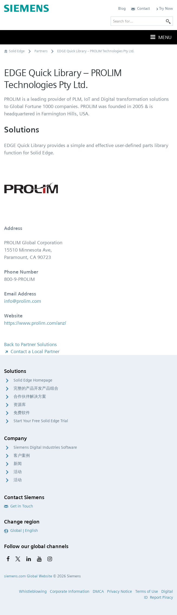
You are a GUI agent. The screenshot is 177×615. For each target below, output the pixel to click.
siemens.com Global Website (28, 576)
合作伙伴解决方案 (30, 396)
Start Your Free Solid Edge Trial (41, 420)
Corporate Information (69, 591)
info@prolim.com (22, 301)
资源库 (20, 404)
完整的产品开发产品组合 (36, 388)
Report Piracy (161, 597)
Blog (122, 8)
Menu (160, 37)
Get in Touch (18, 506)
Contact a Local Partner (31, 351)
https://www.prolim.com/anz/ (35, 323)
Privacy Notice (119, 591)
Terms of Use (146, 591)
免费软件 (22, 412)
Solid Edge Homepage (33, 380)
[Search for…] (142, 21)
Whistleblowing (33, 591)
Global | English (21, 530)
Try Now (164, 8)
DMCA (98, 591)
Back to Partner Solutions (30, 344)
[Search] (168, 21)
